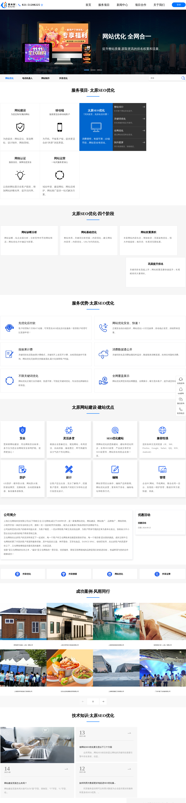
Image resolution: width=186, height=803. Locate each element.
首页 (88, 4)
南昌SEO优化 (74, 785)
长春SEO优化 (115, 792)
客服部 (155, 755)
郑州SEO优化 (45, 792)
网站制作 (45, 78)
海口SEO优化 (46, 785)
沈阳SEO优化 (101, 792)
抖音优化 (63, 78)
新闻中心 (122, 4)
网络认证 (137, 110)
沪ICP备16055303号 (9, 771)
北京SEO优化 (142, 792)
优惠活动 (142, 443)
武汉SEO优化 (171, 785)
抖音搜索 (72, 494)
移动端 (46, 110)
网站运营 (168, 110)
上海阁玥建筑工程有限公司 (116, 613)
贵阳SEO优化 (116, 785)
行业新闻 (88, 750)
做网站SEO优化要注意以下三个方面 (85, 670)
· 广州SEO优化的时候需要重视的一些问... (80, 724)
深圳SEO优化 (170, 792)
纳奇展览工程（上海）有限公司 (163, 566)
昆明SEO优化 (102, 785)
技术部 (155, 745)
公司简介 (122, 745)
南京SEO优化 (143, 785)
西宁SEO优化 (73, 792)
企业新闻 (88, 745)
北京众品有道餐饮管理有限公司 (70, 613)
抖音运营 (166, 494)
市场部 (155, 750)
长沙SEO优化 (157, 785)
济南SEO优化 (31, 792)
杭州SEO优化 (88, 785)
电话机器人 (27, 78)
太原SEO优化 (77, 110)
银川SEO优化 (32, 785)
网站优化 (9, 78)
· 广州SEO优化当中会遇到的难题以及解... (19, 724)
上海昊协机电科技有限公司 (116, 566)
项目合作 (140, 4)
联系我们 (122, 755)
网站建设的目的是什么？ (156, 673)
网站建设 (15, 110)
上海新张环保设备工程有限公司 (23, 613)
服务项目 (104, 4)
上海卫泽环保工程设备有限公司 (70, 566)
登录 (179, 5)
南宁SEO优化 (18, 785)
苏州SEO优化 (128, 792)
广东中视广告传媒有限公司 (163, 613)
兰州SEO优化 (87, 792)
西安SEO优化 (59, 792)
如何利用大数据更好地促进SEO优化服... (87, 706)
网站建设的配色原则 (153, 691)
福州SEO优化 (60, 785)
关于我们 (159, 4)
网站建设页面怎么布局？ (17, 706)
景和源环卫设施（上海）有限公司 (23, 566)
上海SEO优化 (156, 792)
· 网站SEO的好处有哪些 (134, 724)
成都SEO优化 (129, 785)
